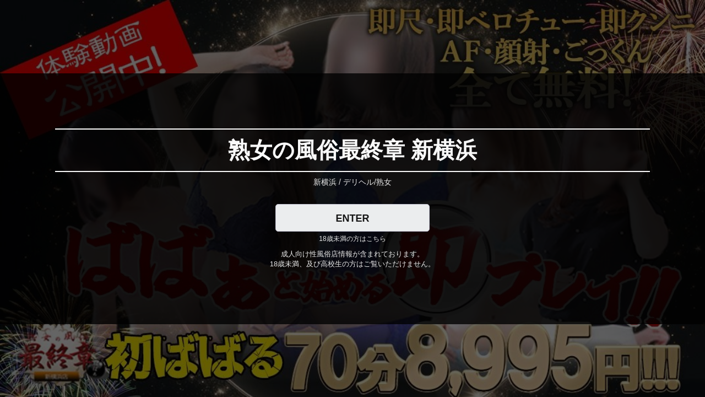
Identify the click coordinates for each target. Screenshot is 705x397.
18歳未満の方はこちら (352, 239)
